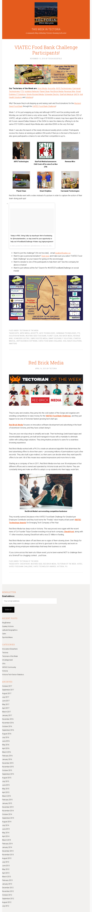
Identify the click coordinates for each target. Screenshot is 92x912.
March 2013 (6, 877)
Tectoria (5, 652)
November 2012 (8, 891)
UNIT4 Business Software (27, 341)
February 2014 (7, 844)
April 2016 (5, 748)
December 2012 (7, 888)
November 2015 (8, 767)
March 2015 (6, 796)
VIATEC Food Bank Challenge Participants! (46, 47)
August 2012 (6, 902)
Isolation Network (32, 91)
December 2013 (7, 851)
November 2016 (8, 723)
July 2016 (5, 737)
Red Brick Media (56, 91)
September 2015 (8, 774)
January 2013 (7, 884)
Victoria (60, 566)
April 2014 (5, 836)
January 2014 (7, 847)
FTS (22, 91)
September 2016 (8, 730)
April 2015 (5, 792)
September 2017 (8, 690)
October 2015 (7, 770)
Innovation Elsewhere (9, 649)
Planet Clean (45, 91)
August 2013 (6, 858)
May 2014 (5, 833)
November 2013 (8, 855)
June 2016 (6, 741)
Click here (45, 256)
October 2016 (7, 726)
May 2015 (5, 789)
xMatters (29, 97)
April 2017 (5, 708)
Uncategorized (7, 660)
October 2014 (7, 814)
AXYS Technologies (64, 88)
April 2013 (5, 873)
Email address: (8, 596)
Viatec (79, 564)
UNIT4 (76, 94)
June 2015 (6, 785)
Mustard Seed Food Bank (36, 336)
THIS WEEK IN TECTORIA (46, 29)
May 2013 (5, 869)
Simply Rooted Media (35, 94)
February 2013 (7, 880)
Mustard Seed (36, 564)
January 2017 (7, 715)
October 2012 (7, 895)
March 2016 (6, 752)
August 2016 (6, 734)
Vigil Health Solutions (72, 341)
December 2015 (7, 763)
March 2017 (6, 712)
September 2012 (8, 899)
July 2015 (5, 781)
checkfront (25, 564)
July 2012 (5, 906)
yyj (66, 566)
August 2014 (6, 822)
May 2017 (5, 704)
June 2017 (6, 701)
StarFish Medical (66, 94)
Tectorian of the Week (29, 330)
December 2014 (7, 807)
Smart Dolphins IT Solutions (60, 338)
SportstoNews (7, 637)
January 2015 (7, 803)
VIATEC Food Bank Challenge (44, 106)
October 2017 (7, 686)
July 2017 (5, 697)
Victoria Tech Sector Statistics (13, 674)
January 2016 (7, 759)
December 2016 (7, 719)
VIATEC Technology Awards (44, 566)
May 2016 (5, 745)
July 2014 (5, 825)
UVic (3, 663)
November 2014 (8, 811)
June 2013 (6, 866)
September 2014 (8, 818)
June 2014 (6, 829)
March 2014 (6, 840)
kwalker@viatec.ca (62, 253)
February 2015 (7, 800)
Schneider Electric (52, 94)
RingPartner (6, 623)
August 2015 (6, 778)
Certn (4, 634)
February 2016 (7, 756)
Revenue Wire (69, 91)
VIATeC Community (9, 667)
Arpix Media (42, 88)
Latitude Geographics (9, 630)
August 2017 (6, 693)
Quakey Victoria (7, 626)
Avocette (51, 88)
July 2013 (5, 862)
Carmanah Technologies (66, 333)
